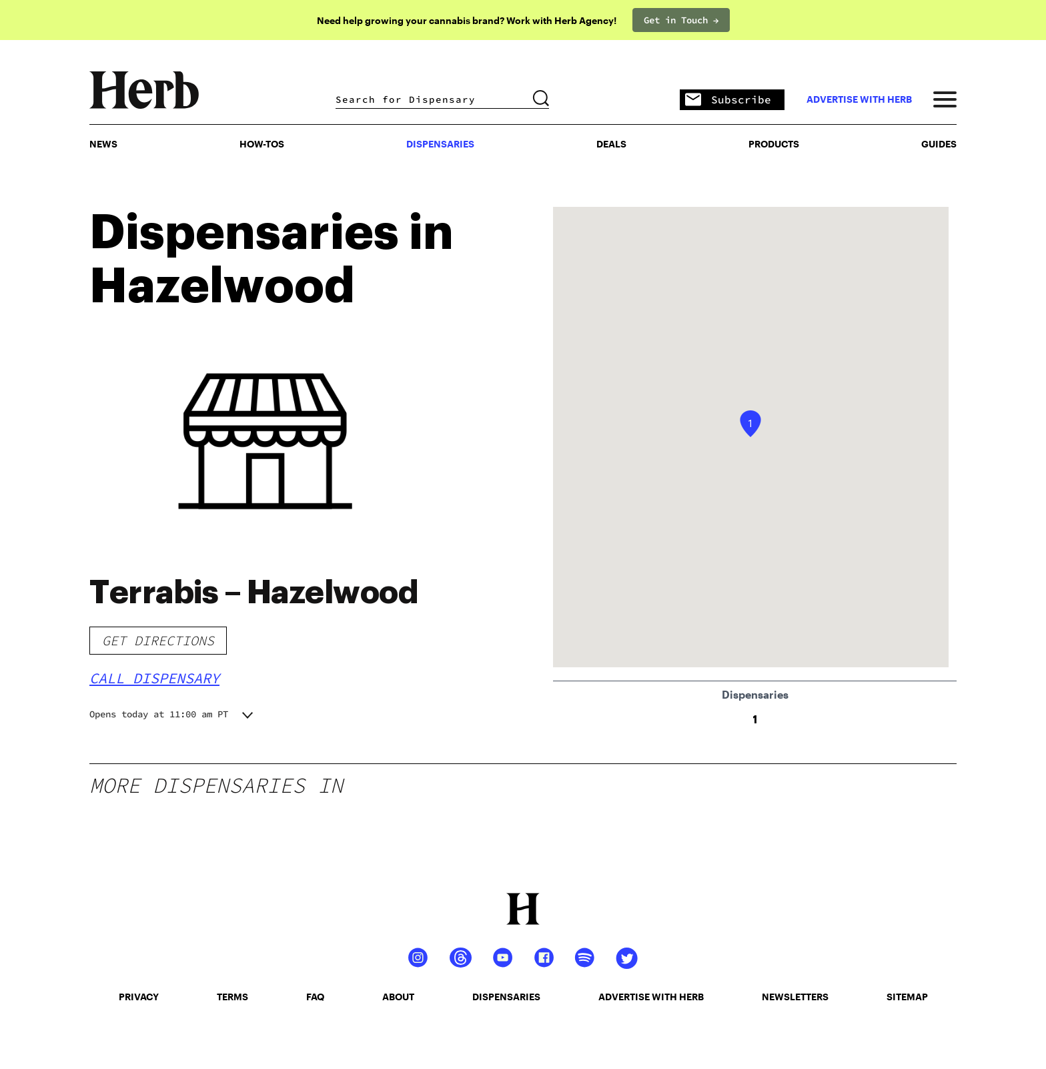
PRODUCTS (773, 143)
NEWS (103, 143)
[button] (750, 423)
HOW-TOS (261, 143)
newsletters (795, 996)
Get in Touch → (681, 20)
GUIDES (939, 143)
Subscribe (728, 100)
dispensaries (506, 996)
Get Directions (158, 640)
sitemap (907, 996)
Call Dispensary (154, 678)
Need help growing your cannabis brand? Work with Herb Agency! (466, 20)
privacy (139, 996)
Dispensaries (440, 143)
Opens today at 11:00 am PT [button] (158, 714)
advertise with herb (859, 99)
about (398, 996)
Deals (611, 143)
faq (315, 996)
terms (232, 996)
